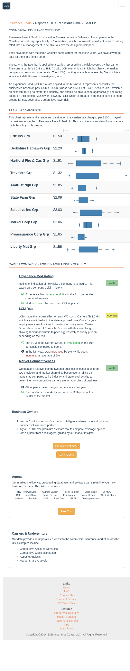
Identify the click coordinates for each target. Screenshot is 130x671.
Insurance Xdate (20, 23)
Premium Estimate (66, 446)
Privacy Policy (66, 603)
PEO (67, 624)
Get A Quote (66, 454)
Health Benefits (66, 616)
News (66, 587)
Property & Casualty (66, 612)
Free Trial (66, 511)
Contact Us (66, 595)
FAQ (66, 591)
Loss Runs (66, 628)
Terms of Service (66, 599)
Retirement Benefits (66, 620)
